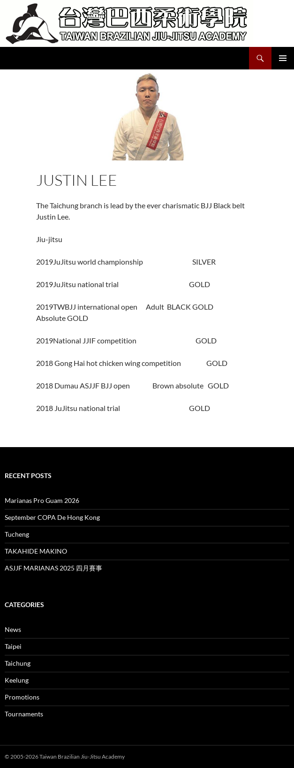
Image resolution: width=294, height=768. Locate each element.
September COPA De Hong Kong (52, 517)
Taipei (13, 646)
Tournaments (24, 714)
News (13, 629)
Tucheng (17, 534)
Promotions (22, 697)
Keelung (17, 680)
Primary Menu (282, 58)
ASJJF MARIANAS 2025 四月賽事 (53, 568)
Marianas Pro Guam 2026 (42, 500)
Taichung (17, 663)
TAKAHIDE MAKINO (36, 551)
